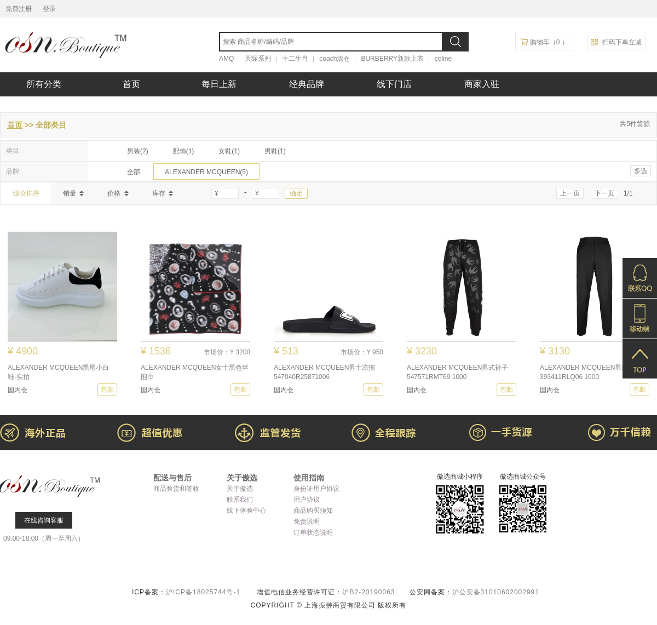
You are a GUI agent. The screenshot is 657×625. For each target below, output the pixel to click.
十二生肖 (295, 58)
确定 (296, 193)
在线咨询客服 (44, 520)
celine (443, 58)
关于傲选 (240, 488)
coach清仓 (334, 58)
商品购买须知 (313, 510)
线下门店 (394, 84)
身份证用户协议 (316, 488)
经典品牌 (306, 84)
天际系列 (258, 58)
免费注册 (18, 9)
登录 (49, 9)
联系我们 (240, 499)
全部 (133, 172)
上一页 (570, 193)
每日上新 (219, 84)
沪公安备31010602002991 (495, 592)
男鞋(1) (275, 151)
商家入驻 (481, 84)
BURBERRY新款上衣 (392, 58)
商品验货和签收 (176, 488)
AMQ (226, 58)
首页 (131, 84)
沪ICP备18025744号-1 (204, 592)
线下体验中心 (246, 510)
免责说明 (306, 521)
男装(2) (137, 151)
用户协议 (306, 499)
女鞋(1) (229, 151)
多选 (640, 171)
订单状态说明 (313, 532)
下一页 (604, 193)
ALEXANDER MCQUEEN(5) (206, 172)
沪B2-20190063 (369, 592)
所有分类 (43, 84)
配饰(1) (183, 151)
